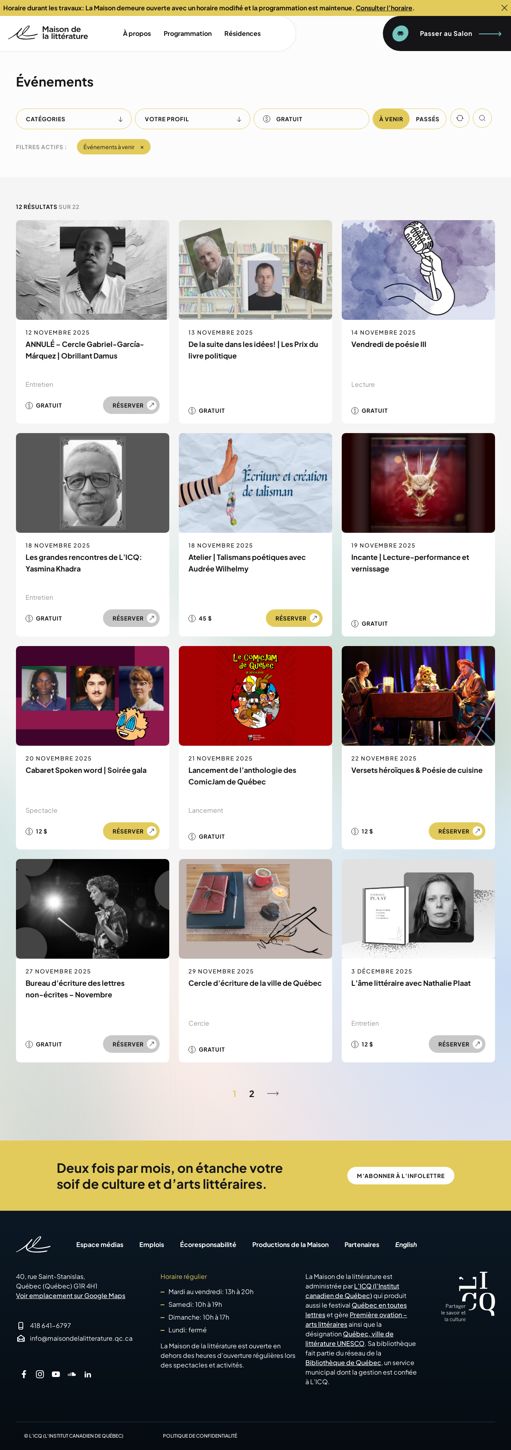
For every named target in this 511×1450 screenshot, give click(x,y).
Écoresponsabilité (208, 1245)
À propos (137, 33)
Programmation (188, 33)
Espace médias (99, 1245)
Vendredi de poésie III (388, 344)
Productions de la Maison (290, 1245)
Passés (428, 118)
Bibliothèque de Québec (343, 1362)
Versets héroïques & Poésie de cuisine (417, 769)
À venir (391, 118)
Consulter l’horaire (384, 8)
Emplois (151, 1245)
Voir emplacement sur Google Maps (70, 1295)
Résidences (242, 33)
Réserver (128, 405)
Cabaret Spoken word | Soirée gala (86, 769)
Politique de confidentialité (200, 1436)
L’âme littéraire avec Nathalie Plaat (411, 982)
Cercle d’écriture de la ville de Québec (255, 982)
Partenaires (362, 1245)
